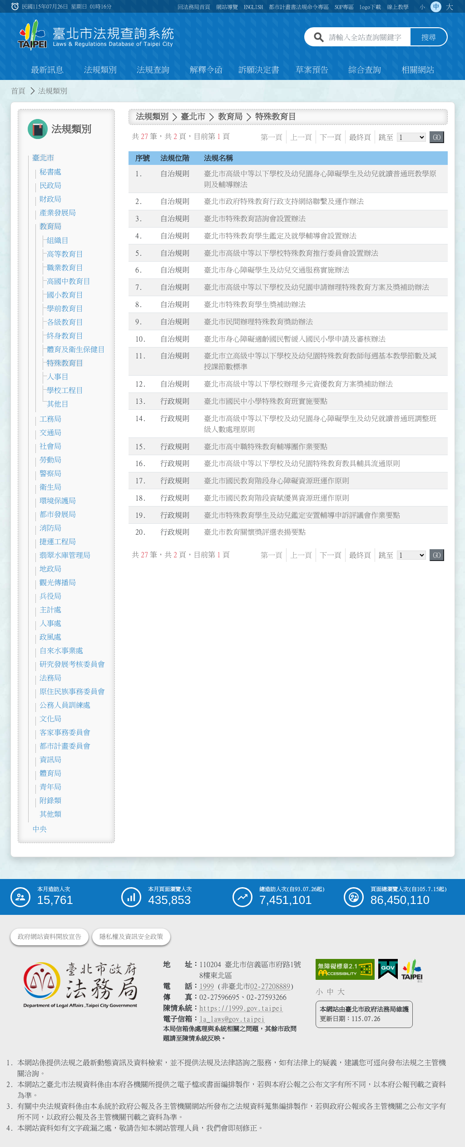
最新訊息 (47, 70)
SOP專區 (344, 7)
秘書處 (50, 171)
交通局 (50, 432)
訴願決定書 (258, 70)
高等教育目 (65, 254)
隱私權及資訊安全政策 (131, 936)
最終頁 (360, 137)
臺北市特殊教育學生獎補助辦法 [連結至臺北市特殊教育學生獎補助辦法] (255, 304)
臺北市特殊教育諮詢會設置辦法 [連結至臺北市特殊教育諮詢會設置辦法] (255, 218)
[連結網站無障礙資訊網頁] (345, 969)
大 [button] (449, 6)
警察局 (50, 473)
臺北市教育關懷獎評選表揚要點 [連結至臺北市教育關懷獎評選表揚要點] (255, 532)
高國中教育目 (68, 281)
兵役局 (50, 596)
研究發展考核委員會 (72, 664)
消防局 (50, 527)
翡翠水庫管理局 (65, 555)
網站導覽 (227, 7)
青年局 (50, 786)
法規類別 (100, 70)
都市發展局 (58, 514)
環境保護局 (58, 500)
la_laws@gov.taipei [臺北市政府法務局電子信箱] (232, 1019)
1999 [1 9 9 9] (206, 986)
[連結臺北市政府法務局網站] (79, 984)
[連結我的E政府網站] (388, 969)
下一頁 (330, 137)
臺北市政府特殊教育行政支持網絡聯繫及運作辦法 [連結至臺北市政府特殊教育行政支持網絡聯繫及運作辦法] (284, 201)
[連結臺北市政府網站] (411, 971)
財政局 (50, 199)
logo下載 (370, 7)
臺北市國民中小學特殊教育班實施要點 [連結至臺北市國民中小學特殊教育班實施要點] (265, 401)
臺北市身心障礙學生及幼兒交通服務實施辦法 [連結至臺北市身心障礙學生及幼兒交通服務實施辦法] (276, 270)
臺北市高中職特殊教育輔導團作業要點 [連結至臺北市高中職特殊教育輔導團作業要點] (265, 446)
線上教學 (398, 7)
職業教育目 (65, 267)
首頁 (18, 90)
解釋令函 (206, 70)
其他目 (58, 403)
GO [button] (436, 137)
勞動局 (50, 459)
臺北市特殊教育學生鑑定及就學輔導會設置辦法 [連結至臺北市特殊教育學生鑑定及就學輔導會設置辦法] (280, 235)
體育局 (50, 773)
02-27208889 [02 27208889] (270, 986)
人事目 (58, 376)
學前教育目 (65, 308)
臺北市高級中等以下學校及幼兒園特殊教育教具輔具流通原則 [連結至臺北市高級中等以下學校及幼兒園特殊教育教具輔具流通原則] (302, 463)
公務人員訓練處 (65, 705)
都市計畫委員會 (65, 746)
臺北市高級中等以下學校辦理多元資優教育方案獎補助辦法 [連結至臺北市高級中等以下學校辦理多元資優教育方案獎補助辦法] (298, 383)
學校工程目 (65, 390)
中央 (39, 829)
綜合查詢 (364, 70)
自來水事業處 (61, 650)
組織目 (58, 240)
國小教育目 (65, 294)
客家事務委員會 (65, 732)
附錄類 (50, 800)
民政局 (50, 185)
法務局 (50, 677)
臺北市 (43, 157)
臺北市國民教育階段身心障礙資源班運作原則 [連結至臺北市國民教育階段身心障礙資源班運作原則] (276, 480)
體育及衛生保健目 (76, 349)
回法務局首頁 (194, 7)
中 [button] (436, 7)
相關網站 (417, 70)
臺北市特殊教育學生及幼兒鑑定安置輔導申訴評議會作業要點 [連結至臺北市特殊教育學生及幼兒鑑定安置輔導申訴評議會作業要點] (302, 515)
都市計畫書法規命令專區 (299, 7)
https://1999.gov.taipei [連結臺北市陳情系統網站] (241, 1008)
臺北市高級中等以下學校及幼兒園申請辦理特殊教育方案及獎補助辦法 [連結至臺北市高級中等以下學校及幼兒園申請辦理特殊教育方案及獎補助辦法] (316, 287)
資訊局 (50, 759)
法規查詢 (153, 70)
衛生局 (50, 487)
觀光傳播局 (58, 582)
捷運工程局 (58, 541)
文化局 (50, 718)
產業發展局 (58, 212)
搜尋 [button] (428, 37)
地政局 (50, 568)
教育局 (50, 226)
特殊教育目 (65, 363)
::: (5, 85)
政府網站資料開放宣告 (49, 936)
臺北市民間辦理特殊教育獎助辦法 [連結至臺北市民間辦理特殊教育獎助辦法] (258, 321)
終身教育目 (65, 335)
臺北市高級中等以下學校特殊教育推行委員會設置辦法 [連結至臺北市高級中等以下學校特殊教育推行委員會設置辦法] (291, 253)
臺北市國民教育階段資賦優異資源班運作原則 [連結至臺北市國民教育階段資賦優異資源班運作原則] (276, 498)
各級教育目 (65, 322)
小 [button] (422, 7)
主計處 (50, 609)
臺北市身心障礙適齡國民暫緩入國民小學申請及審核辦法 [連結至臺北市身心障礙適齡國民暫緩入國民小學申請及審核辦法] (295, 339)
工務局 (50, 418)
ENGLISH (253, 7)
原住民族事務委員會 (72, 691)
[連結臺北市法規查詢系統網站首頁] (96, 35)
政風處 (50, 637)
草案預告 (312, 70)
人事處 (50, 623)
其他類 (50, 814)
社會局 (50, 446)
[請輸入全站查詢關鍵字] (368, 37)
